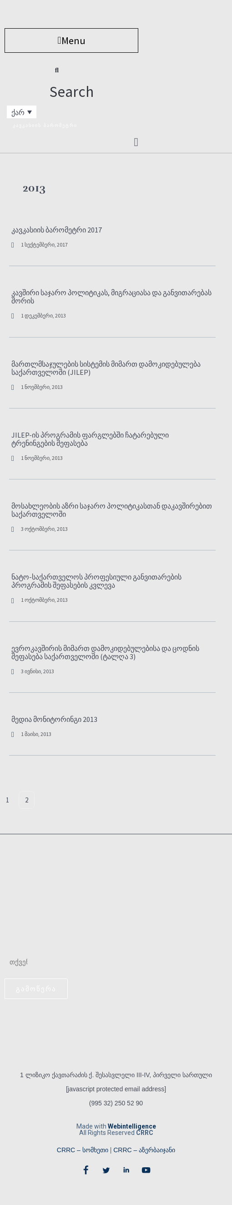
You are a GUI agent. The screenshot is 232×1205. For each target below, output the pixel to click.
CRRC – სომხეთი (82, 1150)
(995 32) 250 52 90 (116, 1103)
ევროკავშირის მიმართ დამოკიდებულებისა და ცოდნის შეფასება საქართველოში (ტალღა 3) (105, 652)
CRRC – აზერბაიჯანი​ (144, 1150)
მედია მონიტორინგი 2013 (54, 719)
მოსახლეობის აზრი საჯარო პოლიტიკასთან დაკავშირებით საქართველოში (111, 510)
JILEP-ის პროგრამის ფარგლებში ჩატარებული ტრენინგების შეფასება (90, 439)
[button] (71, 40)
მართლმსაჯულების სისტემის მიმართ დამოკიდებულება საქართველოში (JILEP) (106, 368)
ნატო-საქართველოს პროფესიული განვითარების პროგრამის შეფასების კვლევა (96, 581)
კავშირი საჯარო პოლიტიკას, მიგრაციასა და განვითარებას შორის (111, 296)
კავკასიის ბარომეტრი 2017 (56, 229)
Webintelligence (132, 1126)
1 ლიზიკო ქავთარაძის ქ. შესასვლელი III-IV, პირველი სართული (116, 1075)
